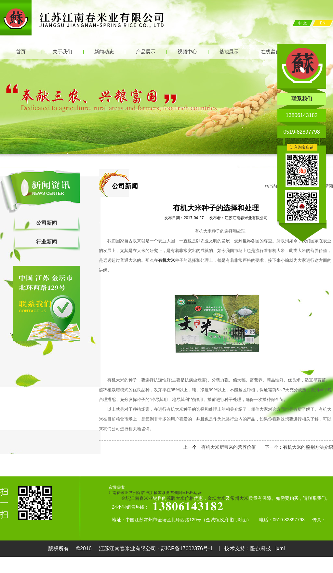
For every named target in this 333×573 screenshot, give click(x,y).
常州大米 (239, 498)
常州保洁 (137, 492)
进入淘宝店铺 (301, 147)
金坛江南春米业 (137, 498)
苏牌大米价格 (180, 498)
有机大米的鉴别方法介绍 (308, 447)
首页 (21, 51)
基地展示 (229, 51)
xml (281, 548)
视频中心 (187, 51)
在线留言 (270, 51)
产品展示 (145, 51)
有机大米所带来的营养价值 (228, 447)
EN (323, 23)
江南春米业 (118, 492)
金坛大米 (216, 498)
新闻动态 (104, 51)
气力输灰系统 (157, 492)
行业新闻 (46, 242)
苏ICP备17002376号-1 (187, 548)
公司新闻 (46, 223)
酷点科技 (260, 548)
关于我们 (62, 51)
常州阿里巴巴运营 (186, 492)
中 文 (302, 23)
